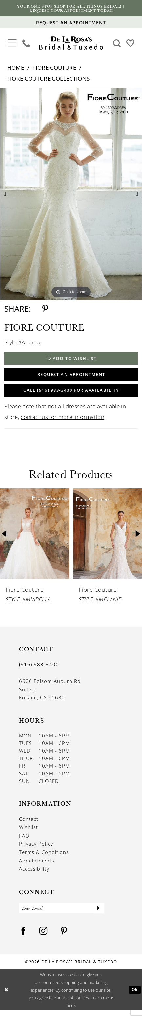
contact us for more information (62, 422)
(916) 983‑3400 (39, 669)
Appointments (36, 865)
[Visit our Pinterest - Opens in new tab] (63, 937)
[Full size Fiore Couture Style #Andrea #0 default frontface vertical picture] (71, 195)
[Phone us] (26, 44)
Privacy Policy (36, 849)
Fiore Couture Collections (48, 79)
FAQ (24, 841)
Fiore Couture (54, 68)
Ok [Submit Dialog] (134, 996)
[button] (12, 43)
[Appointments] (71, 23)
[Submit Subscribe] (98, 914)
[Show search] (116, 44)
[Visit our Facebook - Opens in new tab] (23, 937)
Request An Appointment (71, 377)
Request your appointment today (71, 11)
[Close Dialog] (6, 996)
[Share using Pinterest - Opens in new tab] (45, 309)
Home (15, 68)
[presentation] (34, 539)
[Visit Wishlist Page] (130, 43)
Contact (29, 824)
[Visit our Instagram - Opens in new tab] (43, 937)
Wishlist (28, 832)
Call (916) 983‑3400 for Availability (71, 395)
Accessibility (34, 874)
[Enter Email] (61, 914)
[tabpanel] (71, 195)
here (70, 1011)
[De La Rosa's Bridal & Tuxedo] (71, 44)
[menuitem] (12, 44)
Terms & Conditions (44, 857)
